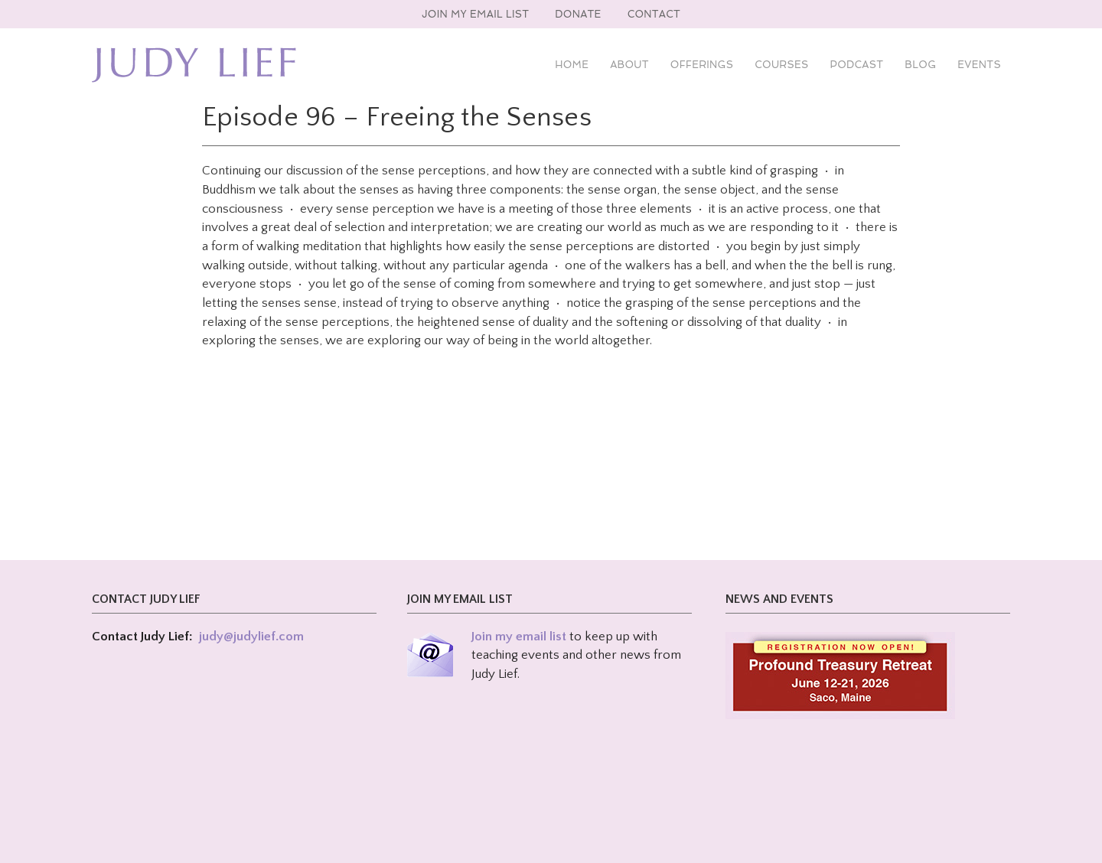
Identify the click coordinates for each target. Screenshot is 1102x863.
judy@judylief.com (251, 636)
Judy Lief (194, 65)
